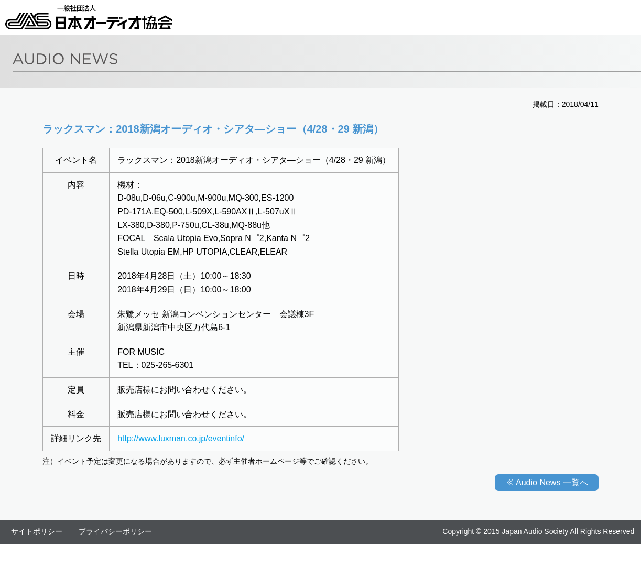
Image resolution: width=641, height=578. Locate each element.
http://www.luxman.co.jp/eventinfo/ (180, 438)
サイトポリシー (36, 531)
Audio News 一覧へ (552, 482)
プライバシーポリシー (115, 531)
